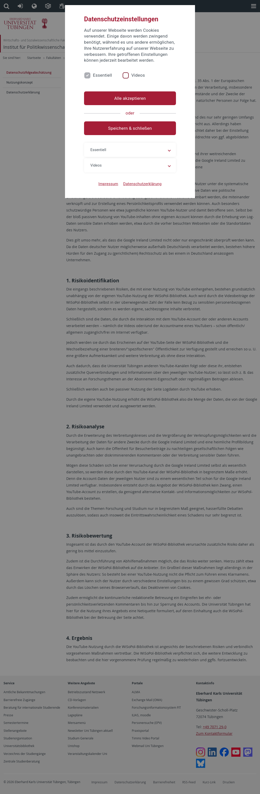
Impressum (108, 184)
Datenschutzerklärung (142, 184)
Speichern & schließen (130, 128)
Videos (138, 75)
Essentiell (102, 75)
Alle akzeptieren (130, 98)
